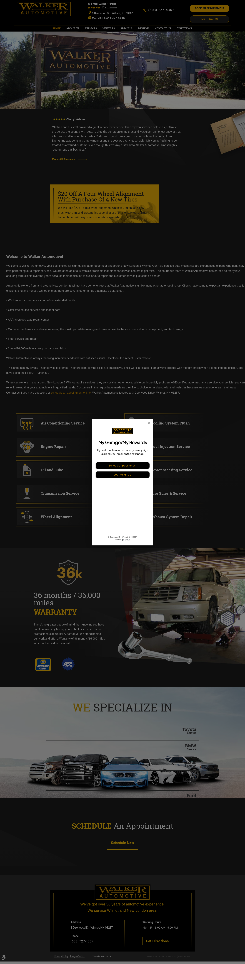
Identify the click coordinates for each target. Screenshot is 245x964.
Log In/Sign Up (123, 474)
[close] (149, 423)
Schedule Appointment (123, 465)
